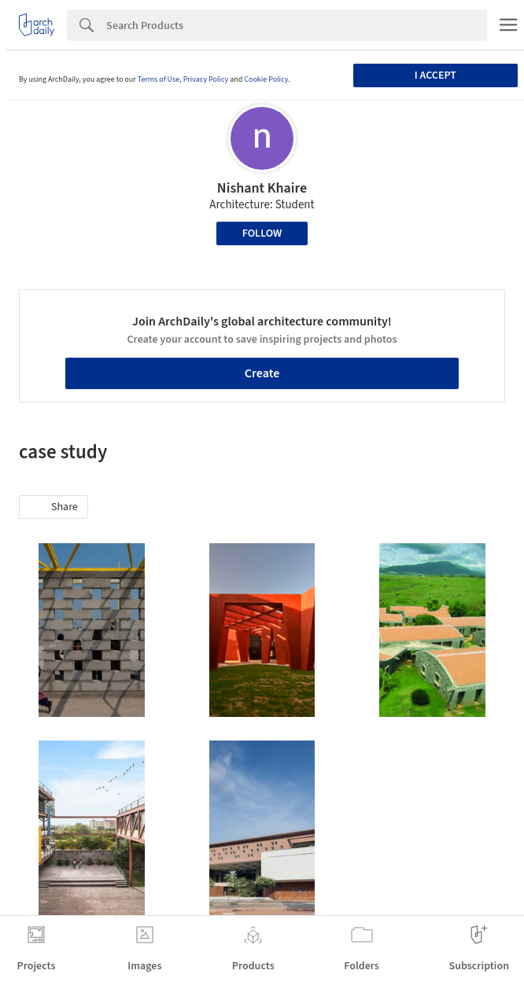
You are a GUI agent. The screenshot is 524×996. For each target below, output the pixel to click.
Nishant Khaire (262, 188)
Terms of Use (159, 79)
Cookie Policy (266, 79)
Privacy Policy (206, 79)
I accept (435, 75)
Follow (262, 233)
